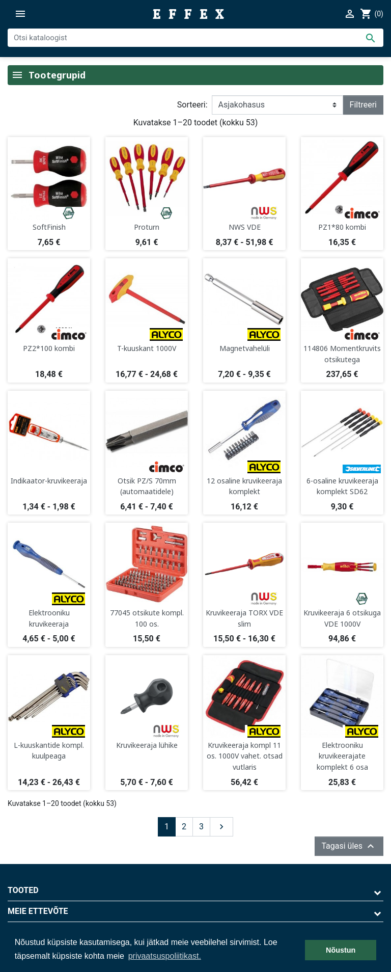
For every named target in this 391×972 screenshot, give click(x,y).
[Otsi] (195, 38)
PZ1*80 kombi (342, 227)
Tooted (23, 890)
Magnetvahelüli (244, 348)
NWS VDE (245, 227)
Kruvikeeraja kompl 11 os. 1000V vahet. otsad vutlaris (245, 756)
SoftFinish (49, 227)
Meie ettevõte (38, 911)
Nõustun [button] (340, 950)
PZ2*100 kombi (49, 348)
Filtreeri (363, 105)
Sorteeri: (192, 105)
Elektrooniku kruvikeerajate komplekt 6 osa (342, 756)
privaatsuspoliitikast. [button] (164, 956)
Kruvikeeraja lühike (147, 745)
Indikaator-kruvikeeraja (49, 480)
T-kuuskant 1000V (146, 348)
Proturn (146, 227)
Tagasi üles (349, 846)
